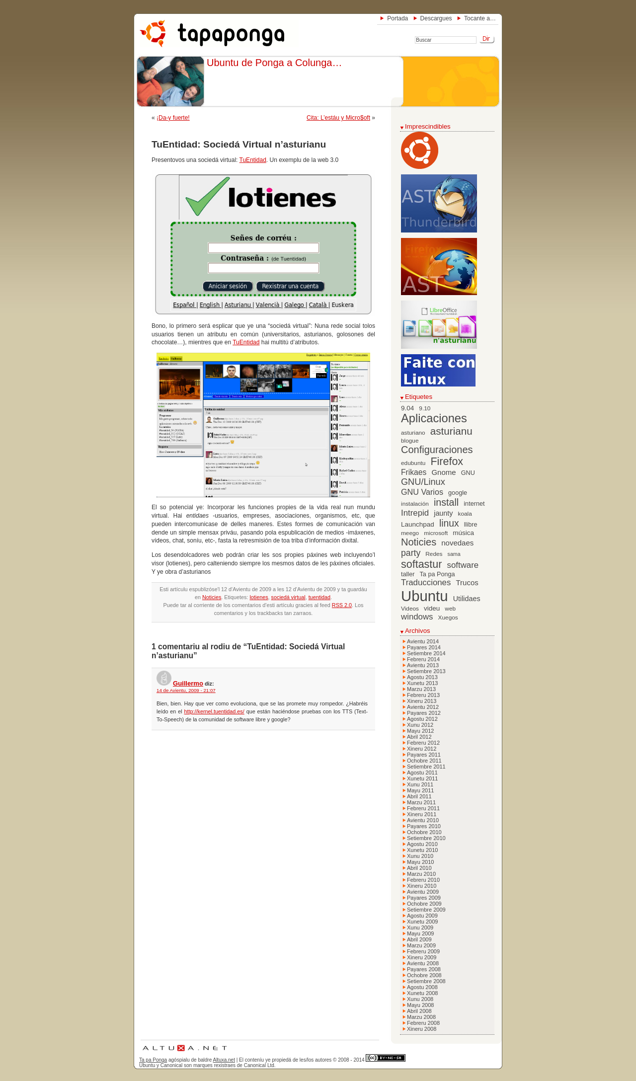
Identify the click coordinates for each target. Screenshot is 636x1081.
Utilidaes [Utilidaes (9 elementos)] (466, 599)
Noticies (211, 597)
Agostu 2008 (422, 987)
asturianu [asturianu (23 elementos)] (451, 431)
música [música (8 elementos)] (463, 533)
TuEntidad (252, 159)
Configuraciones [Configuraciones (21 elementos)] (437, 449)
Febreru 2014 (423, 659)
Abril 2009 (419, 939)
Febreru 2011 (423, 808)
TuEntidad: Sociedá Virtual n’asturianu (239, 144)
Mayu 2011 (420, 790)
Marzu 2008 (421, 1017)
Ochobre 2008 (424, 975)
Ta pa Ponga (153, 1060)
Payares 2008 (424, 969)
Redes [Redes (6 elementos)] (433, 553)
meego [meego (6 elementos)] (410, 533)
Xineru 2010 (421, 886)
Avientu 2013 (423, 665)
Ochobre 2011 (424, 761)
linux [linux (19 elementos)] (449, 523)
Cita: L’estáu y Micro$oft (338, 117)
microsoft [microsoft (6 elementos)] (436, 533)
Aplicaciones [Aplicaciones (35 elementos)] (434, 418)
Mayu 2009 (420, 933)
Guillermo (188, 683)
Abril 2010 (419, 868)
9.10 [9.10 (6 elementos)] (424, 408)
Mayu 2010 (420, 862)
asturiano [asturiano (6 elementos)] (413, 432)
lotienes (258, 597)
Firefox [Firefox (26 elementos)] (446, 461)
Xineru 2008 (421, 1029)
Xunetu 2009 (422, 922)
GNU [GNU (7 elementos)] (468, 472)
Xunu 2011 (420, 784)
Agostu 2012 (422, 719)
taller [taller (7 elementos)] (407, 574)
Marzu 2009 (421, 945)
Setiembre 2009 (426, 910)
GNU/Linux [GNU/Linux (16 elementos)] (423, 482)
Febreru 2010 (423, 880)
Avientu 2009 (423, 892)
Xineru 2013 (421, 701)
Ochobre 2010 (424, 832)
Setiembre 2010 (426, 838)
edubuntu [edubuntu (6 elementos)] (413, 463)
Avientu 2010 (423, 820)
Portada (397, 18)
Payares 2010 (424, 826)
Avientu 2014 (423, 641)
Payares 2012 (424, 713)
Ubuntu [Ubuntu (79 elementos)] (424, 596)
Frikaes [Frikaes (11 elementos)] (413, 472)
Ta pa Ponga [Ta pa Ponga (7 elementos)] (437, 574)
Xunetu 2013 (422, 683)
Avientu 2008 (423, 963)
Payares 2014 (424, 647)
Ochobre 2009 (424, 904)
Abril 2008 (419, 1011)
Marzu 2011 (421, 802)
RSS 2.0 (342, 605)
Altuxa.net (224, 1060)
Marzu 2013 (421, 689)
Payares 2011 (424, 755)
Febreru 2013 (423, 695)
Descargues (436, 18)
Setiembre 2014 (426, 653)
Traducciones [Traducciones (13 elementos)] (426, 582)
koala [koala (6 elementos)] (465, 513)
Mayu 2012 (420, 731)
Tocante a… (480, 18)
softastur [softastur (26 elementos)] (421, 564)
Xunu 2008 (420, 999)
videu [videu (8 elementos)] (432, 608)
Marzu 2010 (421, 874)
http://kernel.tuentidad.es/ (214, 711)
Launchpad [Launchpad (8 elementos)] (417, 524)
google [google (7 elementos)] (457, 492)
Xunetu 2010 (422, 850)
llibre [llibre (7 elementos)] (470, 524)
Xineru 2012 (421, 749)
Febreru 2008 (423, 1023)
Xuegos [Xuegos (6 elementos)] (448, 617)
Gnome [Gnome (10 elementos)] (443, 472)
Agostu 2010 (422, 844)
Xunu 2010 (420, 856)
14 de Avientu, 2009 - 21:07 (186, 690)
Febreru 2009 (423, 951)
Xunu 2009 (420, 927)
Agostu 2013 (422, 677)
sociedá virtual (288, 597)
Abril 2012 (419, 737)
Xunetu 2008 (422, 993)
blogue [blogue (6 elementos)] (410, 440)
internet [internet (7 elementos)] (474, 503)
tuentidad (319, 597)
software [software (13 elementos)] (463, 565)
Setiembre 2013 (426, 671)
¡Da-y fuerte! (173, 117)
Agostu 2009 (422, 916)
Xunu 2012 (420, 725)
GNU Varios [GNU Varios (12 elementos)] (422, 491)
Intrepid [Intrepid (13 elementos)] (415, 513)
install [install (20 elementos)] (446, 502)
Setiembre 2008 (426, 981)
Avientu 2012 (423, 707)
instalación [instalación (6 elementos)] (415, 503)
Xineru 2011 (421, 814)
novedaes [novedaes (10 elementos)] (457, 543)
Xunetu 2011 (422, 778)
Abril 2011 (419, 796)
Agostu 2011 (422, 772)
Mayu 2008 (420, 1005)
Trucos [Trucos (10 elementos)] (467, 582)
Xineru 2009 (421, 957)
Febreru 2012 (423, 743)
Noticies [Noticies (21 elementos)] (418, 542)
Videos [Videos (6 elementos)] (410, 608)
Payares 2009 (424, 898)
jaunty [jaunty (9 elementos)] (443, 513)
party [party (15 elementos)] (410, 553)
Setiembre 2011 (426, 767)
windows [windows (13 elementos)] (417, 616)
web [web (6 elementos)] (450, 608)
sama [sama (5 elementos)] (454, 554)
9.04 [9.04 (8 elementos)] (407, 408)
